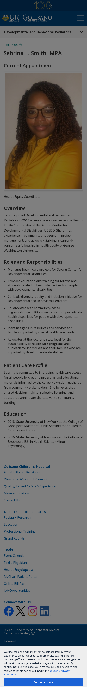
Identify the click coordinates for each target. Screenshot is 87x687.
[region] (43, 666)
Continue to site (43, 682)
